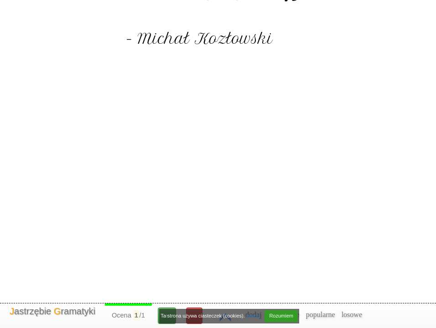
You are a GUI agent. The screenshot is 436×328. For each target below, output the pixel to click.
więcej (253, 315)
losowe (352, 314)
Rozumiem (281, 315)
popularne (320, 314)
